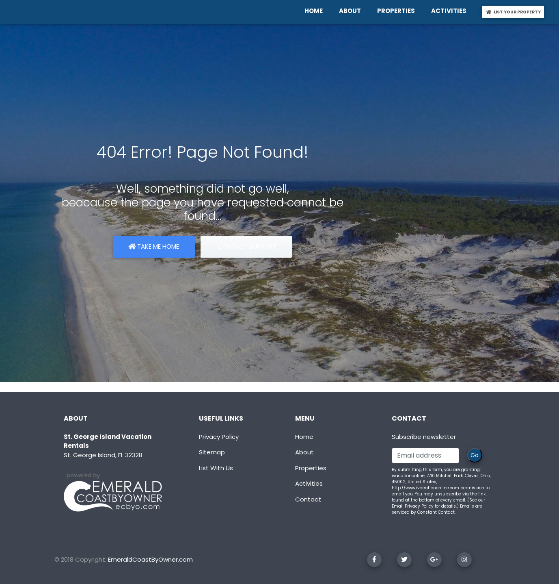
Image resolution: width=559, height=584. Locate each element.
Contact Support (246, 246)
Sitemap (212, 452)
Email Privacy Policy (413, 506)
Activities (309, 483)
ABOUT (351, 10)
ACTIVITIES (450, 10)
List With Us (216, 468)
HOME (315, 10)
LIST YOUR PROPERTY (514, 12)
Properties (310, 468)
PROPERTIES (397, 10)
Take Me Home (153, 246)
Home (304, 436)
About (304, 452)
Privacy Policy (219, 436)
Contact (308, 499)
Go (475, 455)
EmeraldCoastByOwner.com (150, 559)
